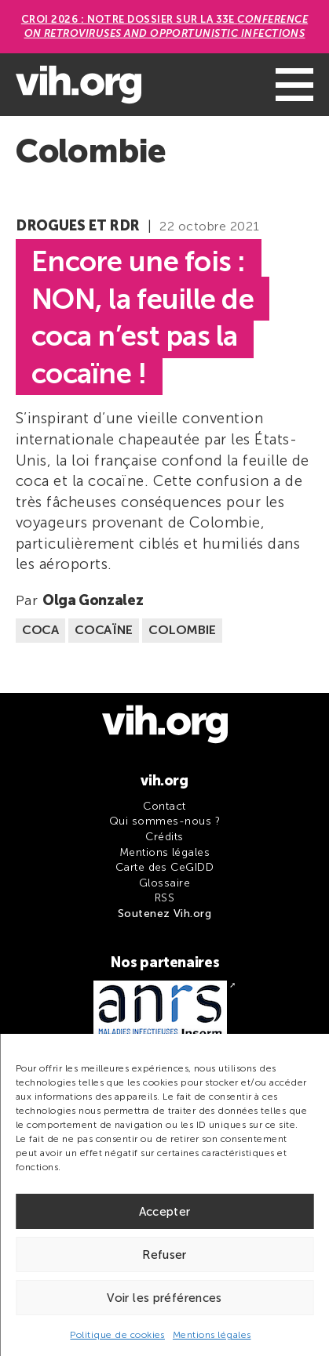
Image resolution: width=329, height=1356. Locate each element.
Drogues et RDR (78, 225)
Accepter (165, 1212)
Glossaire (164, 883)
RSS (164, 898)
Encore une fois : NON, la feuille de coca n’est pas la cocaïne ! (142, 317)
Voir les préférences (164, 1298)
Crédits (164, 836)
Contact (164, 806)
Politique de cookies (117, 1334)
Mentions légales (212, 1334)
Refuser (164, 1255)
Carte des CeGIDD (164, 867)
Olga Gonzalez (92, 600)
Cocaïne (104, 629)
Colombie (181, 629)
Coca (40, 629)
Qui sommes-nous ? (164, 821)
